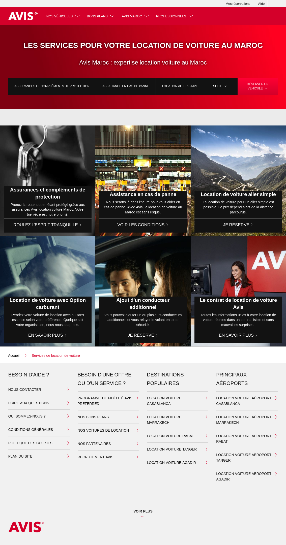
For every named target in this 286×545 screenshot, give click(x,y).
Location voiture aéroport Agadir (243, 476)
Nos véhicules (59, 16)
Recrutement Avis (95, 457)
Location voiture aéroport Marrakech (243, 419)
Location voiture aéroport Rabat (243, 438)
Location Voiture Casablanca (164, 401)
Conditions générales (30, 429)
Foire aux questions (28, 402)
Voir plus (143, 511)
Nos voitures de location (103, 430)
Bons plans (97, 16)
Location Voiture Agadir (171, 462)
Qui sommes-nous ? (27, 416)
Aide (261, 3)
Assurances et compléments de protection (52, 86)
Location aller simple (181, 86)
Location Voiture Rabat (170, 435)
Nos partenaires (94, 443)
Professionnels (171, 16)
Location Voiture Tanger (172, 449)
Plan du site (20, 456)
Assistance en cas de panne (125, 86)
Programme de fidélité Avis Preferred (105, 401)
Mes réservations (237, 3)
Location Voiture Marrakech (164, 419)
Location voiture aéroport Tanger (243, 457)
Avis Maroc (132, 16)
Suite (220, 86)
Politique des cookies (30, 442)
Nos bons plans (93, 416)
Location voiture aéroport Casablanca (243, 401)
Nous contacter (24, 389)
